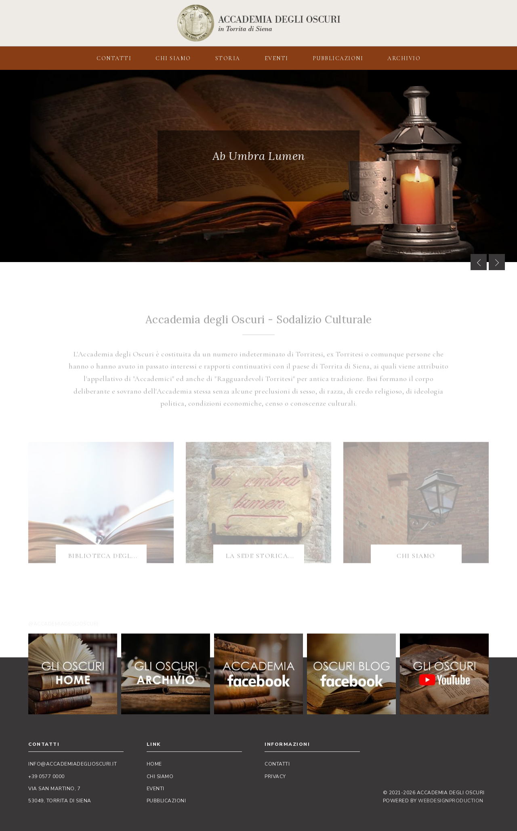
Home (154, 764)
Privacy (275, 776)
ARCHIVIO (403, 58)
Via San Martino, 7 (54, 788)
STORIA (227, 58)
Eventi (155, 788)
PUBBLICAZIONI (338, 58)
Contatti (277, 764)
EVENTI (276, 58)
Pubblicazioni (166, 800)
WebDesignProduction (450, 800)
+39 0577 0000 (46, 776)
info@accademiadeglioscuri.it (72, 764)
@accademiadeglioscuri (63, 624)
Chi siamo (160, 776)
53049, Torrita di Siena (59, 800)
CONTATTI (114, 58)
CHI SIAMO (173, 58)
